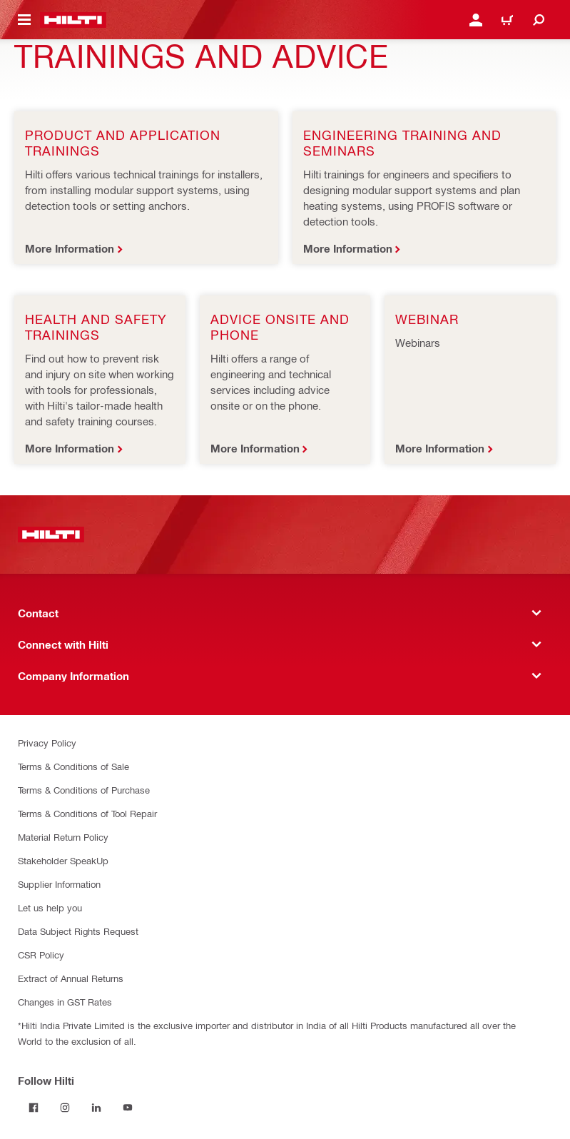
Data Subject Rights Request (78, 931)
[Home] (73, 20)
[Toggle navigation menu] (24, 20)
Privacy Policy (47, 742)
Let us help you (50, 907)
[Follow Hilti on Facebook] (33, 1107)
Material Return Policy (63, 836)
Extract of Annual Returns (70, 978)
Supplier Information (59, 884)
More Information (69, 248)
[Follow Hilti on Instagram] (65, 1107)
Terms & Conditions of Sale (73, 766)
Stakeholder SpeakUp (63, 860)
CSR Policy (41, 954)
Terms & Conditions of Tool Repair (87, 813)
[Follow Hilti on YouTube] (127, 1107)
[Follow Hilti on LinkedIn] (96, 1107)
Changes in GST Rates (65, 1001)
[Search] (538, 20)
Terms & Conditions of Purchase (84, 789)
